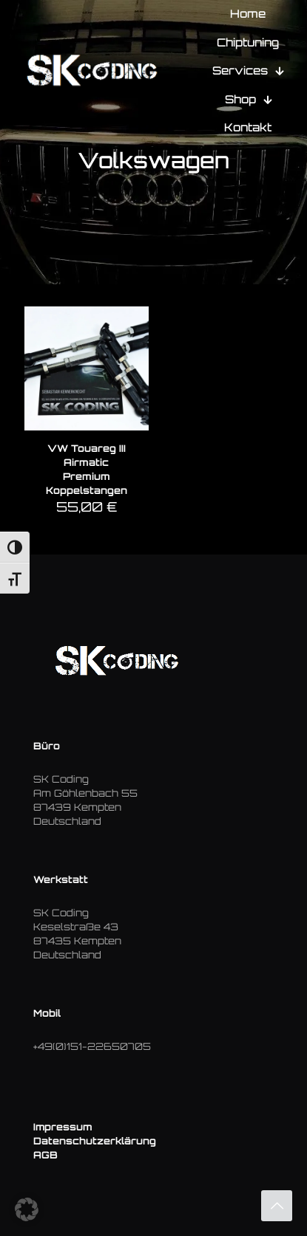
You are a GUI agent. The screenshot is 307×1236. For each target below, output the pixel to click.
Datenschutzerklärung (94, 1141)
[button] (26, 1209)
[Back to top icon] (276, 1205)
